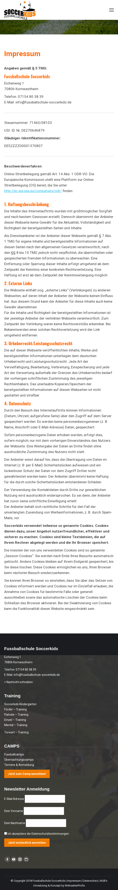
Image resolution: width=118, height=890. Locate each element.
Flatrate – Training (16, 714)
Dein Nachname (15, 823)
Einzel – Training (15, 719)
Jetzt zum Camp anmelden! (27, 773)
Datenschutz (90, 880)
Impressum (74, 880)
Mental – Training (15, 725)
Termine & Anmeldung (19, 765)
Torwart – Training (16, 732)
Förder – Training (15, 709)
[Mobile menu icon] (111, 10)
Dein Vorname (14, 811)
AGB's (103, 880)
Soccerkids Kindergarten (20, 704)
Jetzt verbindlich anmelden (27, 842)
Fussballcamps (14, 754)
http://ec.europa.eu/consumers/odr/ (33, 191)
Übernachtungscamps (19, 759)
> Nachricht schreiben (18, 682)
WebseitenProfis (75, 885)
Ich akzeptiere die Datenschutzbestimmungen (38, 833)
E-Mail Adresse (14, 799)
